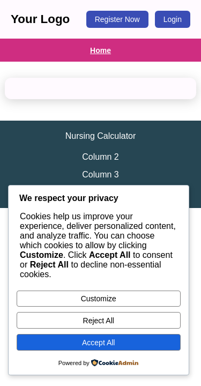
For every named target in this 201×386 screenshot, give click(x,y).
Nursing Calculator (100, 135)
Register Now (117, 19)
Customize (98, 298)
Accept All (98, 342)
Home (100, 50)
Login (172, 19)
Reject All (98, 320)
